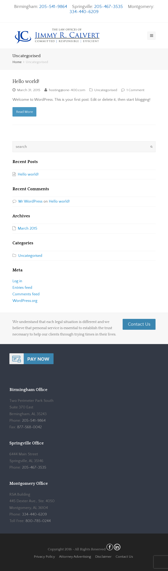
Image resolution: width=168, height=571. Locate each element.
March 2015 (27, 228)
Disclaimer (103, 557)
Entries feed (22, 288)
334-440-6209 (84, 11)
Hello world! (25, 81)
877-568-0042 (29, 427)
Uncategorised (105, 90)
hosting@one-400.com (67, 90)
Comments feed (26, 294)
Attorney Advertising (75, 557)
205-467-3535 (108, 6)
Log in (17, 281)
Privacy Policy (44, 557)
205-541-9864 (53, 6)
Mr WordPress (30, 201)
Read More (24, 112)
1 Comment (135, 90)
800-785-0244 (38, 521)
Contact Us (139, 324)
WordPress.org (24, 301)
